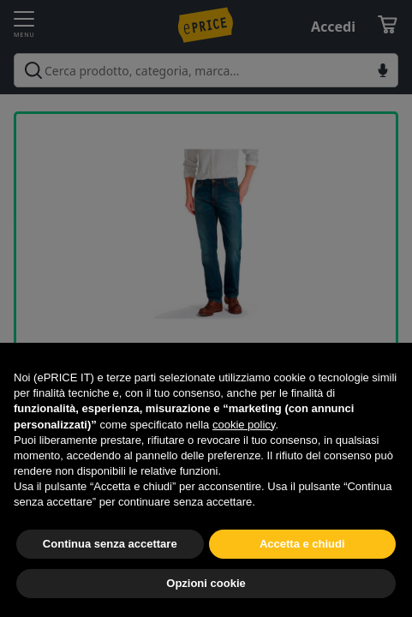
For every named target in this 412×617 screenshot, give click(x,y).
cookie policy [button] (243, 424)
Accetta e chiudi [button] (302, 543)
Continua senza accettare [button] (110, 543)
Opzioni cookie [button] (205, 583)
